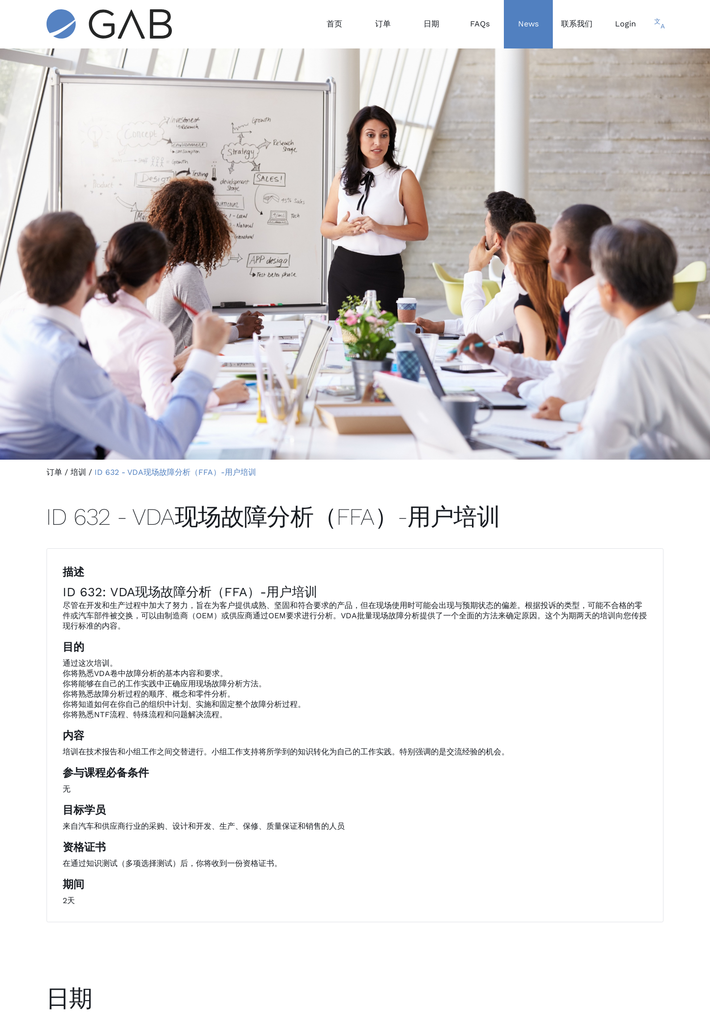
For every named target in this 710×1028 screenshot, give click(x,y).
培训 (78, 472)
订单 (54, 472)
